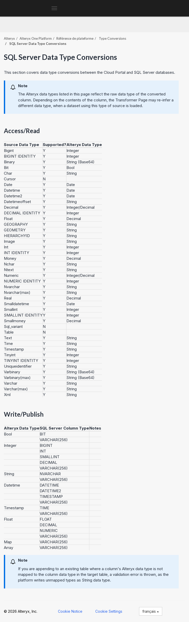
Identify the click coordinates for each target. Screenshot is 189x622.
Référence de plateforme (74, 38)
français (150, 611)
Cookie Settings (108, 611)
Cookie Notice (70, 611)
